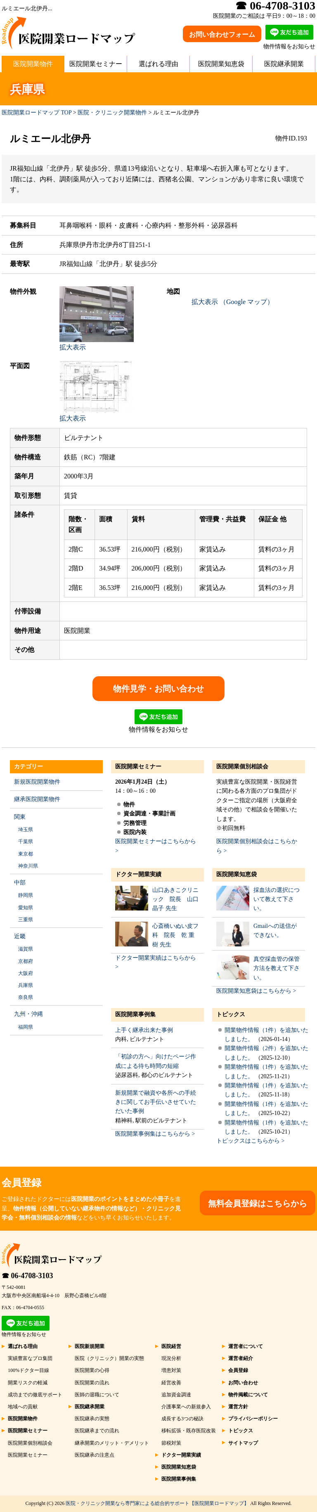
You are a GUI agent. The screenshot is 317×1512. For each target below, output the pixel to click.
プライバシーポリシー (253, 1419)
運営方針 (238, 1407)
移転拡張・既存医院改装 (188, 1431)
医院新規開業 (89, 1346)
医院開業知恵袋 (221, 63)
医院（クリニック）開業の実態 (109, 1358)
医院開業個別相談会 (242, 766)
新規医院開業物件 (37, 782)
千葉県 (25, 841)
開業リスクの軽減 (27, 1383)
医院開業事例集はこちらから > (155, 1134)
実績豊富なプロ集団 (30, 1358)
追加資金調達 (176, 1395)
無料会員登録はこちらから (257, 1203)
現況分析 (171, 1358)
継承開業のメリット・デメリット (112, 1443)
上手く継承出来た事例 (144, 1030)
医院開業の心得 (92, 1370)
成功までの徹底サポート (35, 1395)
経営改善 (171, 1383)
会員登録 (238, 1370)
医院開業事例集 (135, 1014)
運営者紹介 (240, 1358)
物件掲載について (248, 1395)
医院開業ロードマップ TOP (36, 112)
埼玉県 (25, 829)
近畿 (20, 936)
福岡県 (25, 1027)
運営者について (245, 1346)
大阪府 (25, 973)
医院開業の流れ (92, 1383)
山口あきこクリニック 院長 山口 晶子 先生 (175, 899)
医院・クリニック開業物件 (112, 112)
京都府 (25, 961)
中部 (20, 883)
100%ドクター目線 (28, 1370)
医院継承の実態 (92, 1419)
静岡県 (25, 895)
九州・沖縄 (28, 1014)
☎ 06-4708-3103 (27, 1276)
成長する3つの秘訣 (182, 1419)
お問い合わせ (243, 1383)
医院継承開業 (284, 63)
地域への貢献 (23, 1407)
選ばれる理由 (158, 63)
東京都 (25, 854)
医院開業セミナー (95, 63)
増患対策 (171, 1370)
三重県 (25, 919)
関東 (20, 817)
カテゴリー (28, 766)
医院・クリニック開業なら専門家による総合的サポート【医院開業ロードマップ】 (157, 1503)
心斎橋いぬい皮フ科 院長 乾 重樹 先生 (175, 935)
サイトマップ (243, 1443)
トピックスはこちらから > (250, 1141)
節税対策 (171, 1443)
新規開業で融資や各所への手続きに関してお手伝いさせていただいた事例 (155, 1102)
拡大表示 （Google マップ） (233, 301)
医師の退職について (97, 1395)
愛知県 (25, 908)
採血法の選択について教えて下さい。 (276, 899)
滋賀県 (25, 949)
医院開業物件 (33, 63)
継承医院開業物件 (37, 799)
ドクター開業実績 (138, 874)
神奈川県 (28, 866)
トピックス (230, 1014)
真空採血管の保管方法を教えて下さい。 (276, 968)
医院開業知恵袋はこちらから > (256, 991)
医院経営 (171, 1346)
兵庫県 (25, 985)
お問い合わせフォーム (222, 34)
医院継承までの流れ (97, 1431)
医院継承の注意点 (94, 1455)
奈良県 (25, 997)
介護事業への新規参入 (186, 1407)
